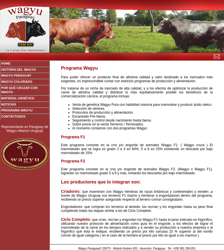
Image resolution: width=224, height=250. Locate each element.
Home (6, 63)
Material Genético (17, 98)
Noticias (8, 104)
